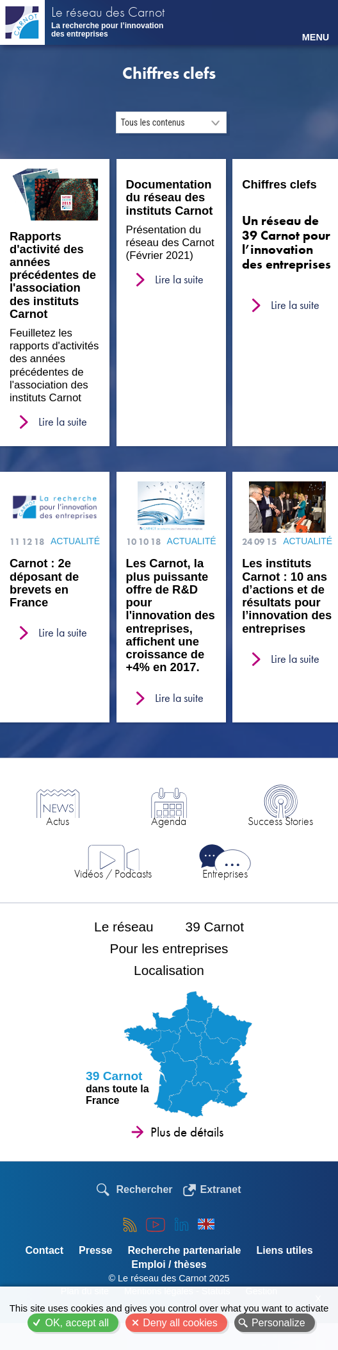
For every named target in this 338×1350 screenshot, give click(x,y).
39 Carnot (215, 926)
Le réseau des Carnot (108, 13)
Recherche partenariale (184, 1250)
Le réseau (124, 926)
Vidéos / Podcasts (113, 873)
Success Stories (280, 821)
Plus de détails (186, 1132)
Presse (96, 1250)
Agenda (168, 821)
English (206, 1224)
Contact (44, 1250)
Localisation (169, 970)
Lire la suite (62, 422)
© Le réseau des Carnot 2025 (168, 1278)
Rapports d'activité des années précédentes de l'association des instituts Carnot (53, 275)
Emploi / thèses (168, 1264)
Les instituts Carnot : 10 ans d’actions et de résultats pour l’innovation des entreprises (287, 596)
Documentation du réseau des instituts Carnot (169, 197)
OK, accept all (77, 1322)
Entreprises (225, 873)
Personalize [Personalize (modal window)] (278, 1322)
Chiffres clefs (279, 184)
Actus (57, 821)
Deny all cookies (180, 1322)
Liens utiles (285, 1250)
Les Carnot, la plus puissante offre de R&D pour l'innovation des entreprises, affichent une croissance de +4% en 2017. (170, 615)
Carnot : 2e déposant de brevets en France (44, 583)
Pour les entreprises (169, 948)
